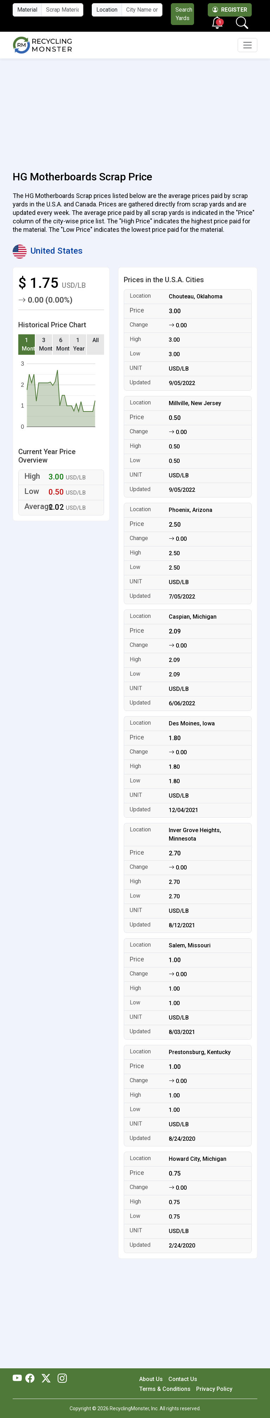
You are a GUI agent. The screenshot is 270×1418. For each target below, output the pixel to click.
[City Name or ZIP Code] (142, 10)
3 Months (46, 344)
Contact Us (182, 1379)
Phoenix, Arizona (190, 510)
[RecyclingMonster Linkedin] (60, 1379)
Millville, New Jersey (195, 403)
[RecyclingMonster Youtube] (19, 1379)
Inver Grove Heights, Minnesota (195, 834)
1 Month (29, 344)
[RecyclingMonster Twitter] (46, 1379)
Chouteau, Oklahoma (196, 296)
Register (229, 9)
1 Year (79, 344)
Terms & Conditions (165, 1389)
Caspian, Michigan (193, 616)
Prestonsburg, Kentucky (200, 1052)
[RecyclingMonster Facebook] (31, 1379)
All (95, 340)
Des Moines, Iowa (192, 723)
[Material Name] (62, 10)
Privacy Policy (214, 1389)
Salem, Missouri (190, 945)
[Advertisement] (135, 110)
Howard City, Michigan (197, 1159)
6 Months (63, 344)
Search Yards (183, 13)
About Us (151, 1379)
